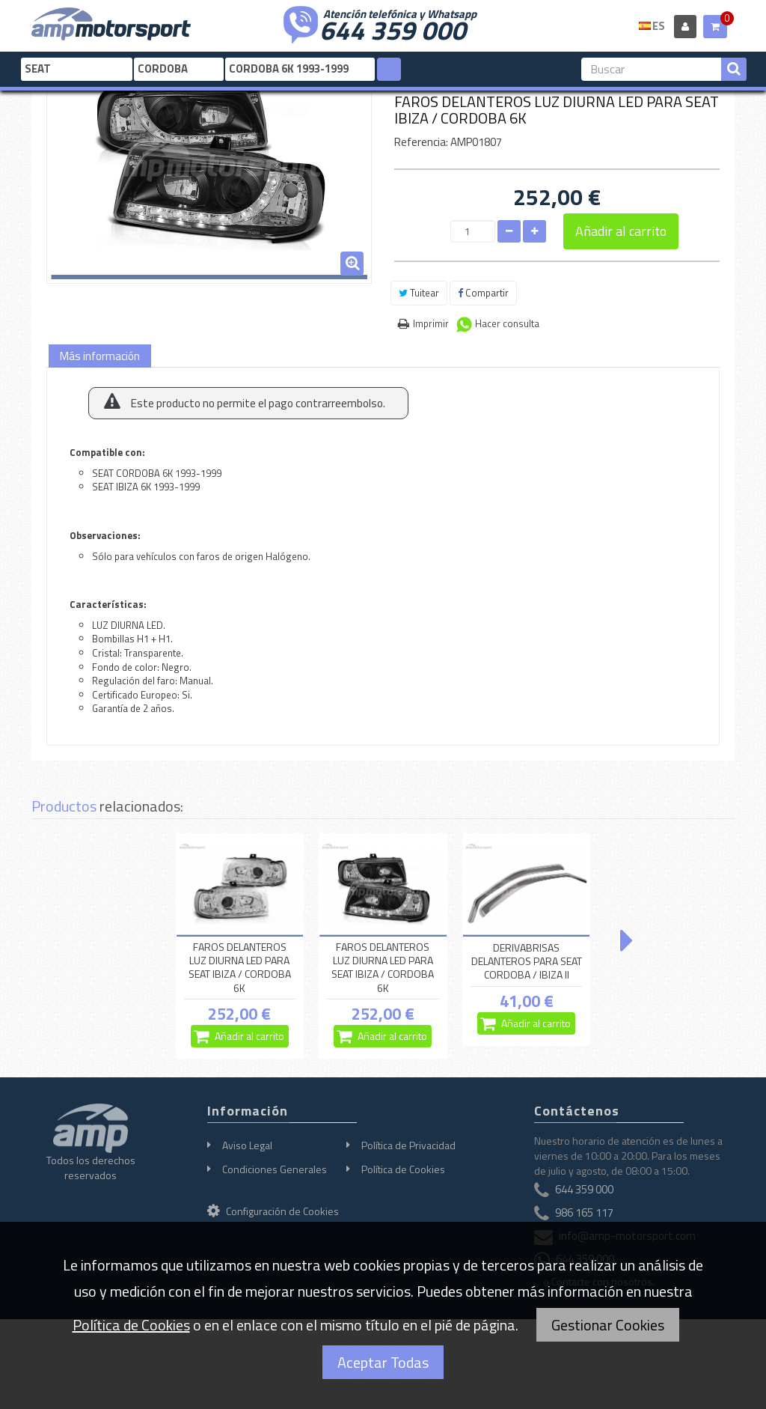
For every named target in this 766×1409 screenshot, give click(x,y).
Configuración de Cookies (273, 1211)
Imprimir (431, 323)
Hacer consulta (507, 323)
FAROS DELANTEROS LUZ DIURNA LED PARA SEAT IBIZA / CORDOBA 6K (240, 967)
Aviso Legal (247, 1145)
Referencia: (421, 142)
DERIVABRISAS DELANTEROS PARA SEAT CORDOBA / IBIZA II (526, 961)
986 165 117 (584, 1212)
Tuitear (419, 292)
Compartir (483, 292)
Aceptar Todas (383, 1362)
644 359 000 (392, 28)
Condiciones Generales (274, 1169)
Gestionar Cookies (607, 1324)
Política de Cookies (403, 1169)
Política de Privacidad (408, 1145)
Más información (100, 356)
